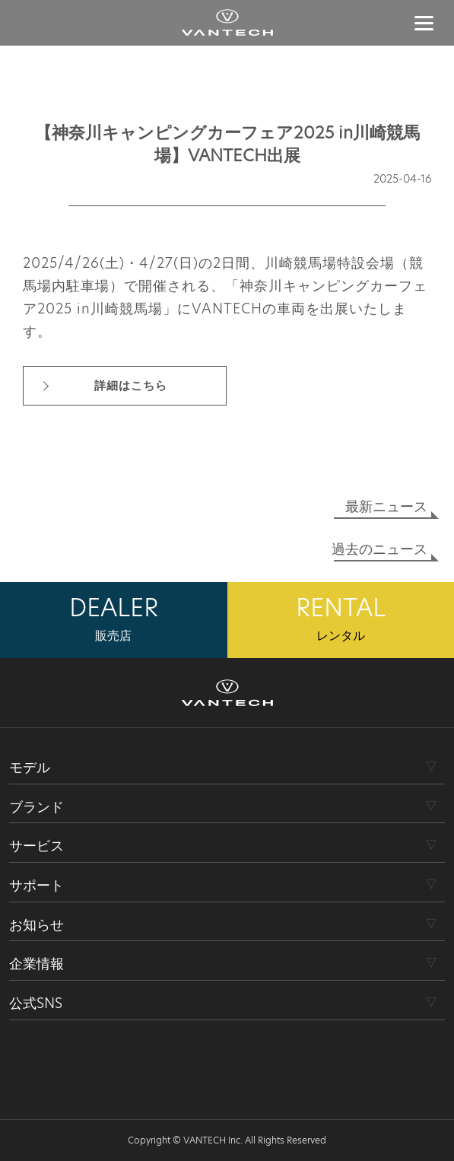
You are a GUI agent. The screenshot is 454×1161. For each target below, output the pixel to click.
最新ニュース (386, 506)
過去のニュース (379, 548)
